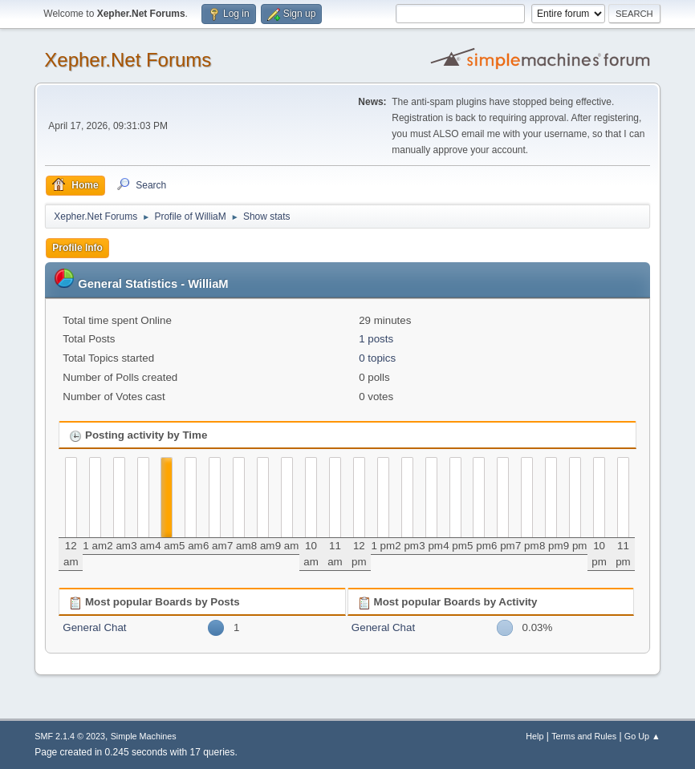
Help (534, 736)
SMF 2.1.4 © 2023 (70, 736)
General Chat (94, 627)
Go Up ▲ (642, 736)
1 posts (376, 339)
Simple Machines (144, 736)
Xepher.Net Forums (127, 60)
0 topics (377, 358)
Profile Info (77, 247)
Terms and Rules (583, 736)
